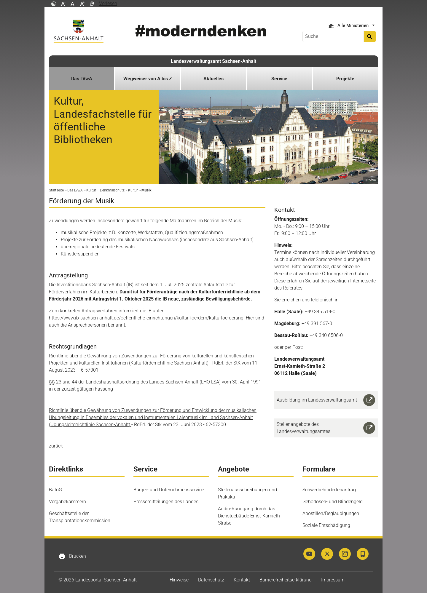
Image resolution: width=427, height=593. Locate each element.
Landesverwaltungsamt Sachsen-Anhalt (213, 61)
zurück (56, 446)
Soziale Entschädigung (326, 525)
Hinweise (179, 580)
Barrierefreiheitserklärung (285, 580)
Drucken (72, 556)
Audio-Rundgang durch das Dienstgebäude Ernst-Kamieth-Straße (249, 516)
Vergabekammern (67, 501)
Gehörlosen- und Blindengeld (332, 501)
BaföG (55, 490)
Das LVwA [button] (81, 78)
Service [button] (279, 78)
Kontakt (242, 580)
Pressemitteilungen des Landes (165, 501)
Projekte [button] (345, 78)
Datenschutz (211, 580)
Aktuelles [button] (213, 78)
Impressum (333, 580)
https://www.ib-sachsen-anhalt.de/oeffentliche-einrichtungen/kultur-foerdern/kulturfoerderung (146, 318)
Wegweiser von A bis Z (147, 78)
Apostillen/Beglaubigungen (330, 513)
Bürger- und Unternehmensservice (168, 490)
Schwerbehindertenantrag (329, 490)
